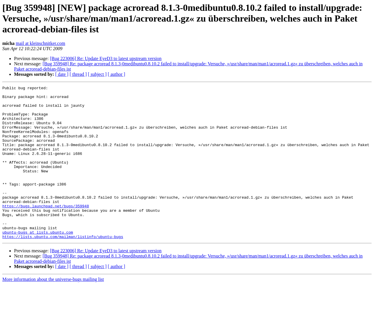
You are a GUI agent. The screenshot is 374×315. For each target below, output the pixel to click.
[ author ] (116, 74)
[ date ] (61, 74)
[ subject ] (97, 74)
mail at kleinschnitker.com (40, 43)
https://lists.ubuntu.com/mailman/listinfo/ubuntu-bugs (62, 267)
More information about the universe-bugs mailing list (53, 309)
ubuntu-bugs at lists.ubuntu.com (37, 262)
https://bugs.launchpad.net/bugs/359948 (45, 230)
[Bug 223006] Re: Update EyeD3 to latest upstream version (106, 58)
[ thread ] (78, 74)
